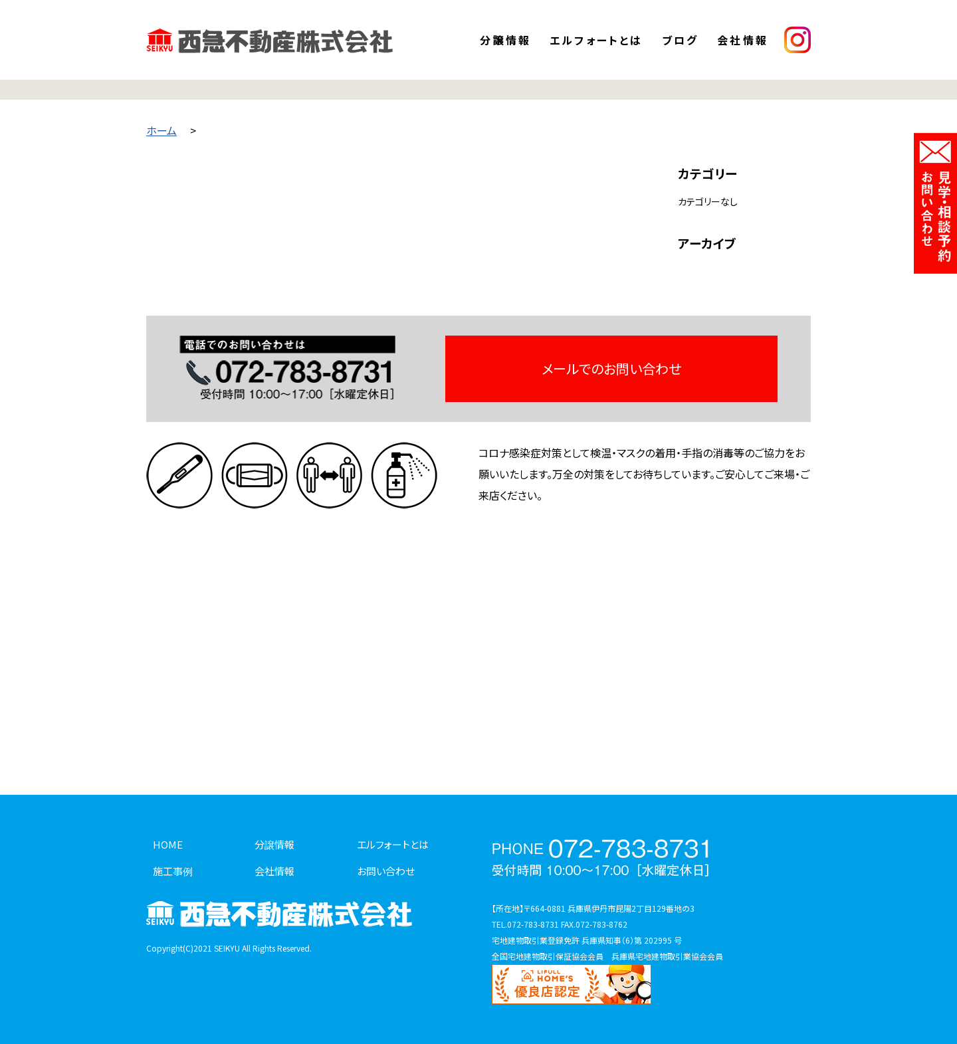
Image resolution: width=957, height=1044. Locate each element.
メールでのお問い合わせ (611, 368)
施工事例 (173, 871)
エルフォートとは (596, 40)
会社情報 (742, 40)
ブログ (680, 40)
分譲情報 (505, 40)
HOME (168, 844)
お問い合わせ (386, 871)
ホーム (161, 130)
